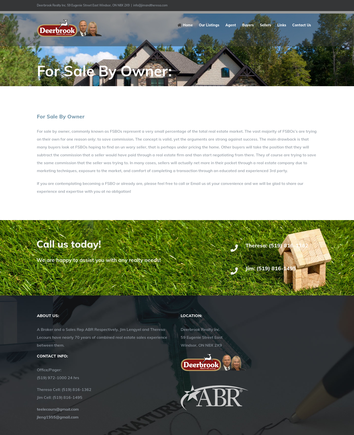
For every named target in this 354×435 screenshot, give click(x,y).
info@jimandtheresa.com (150, 5)
